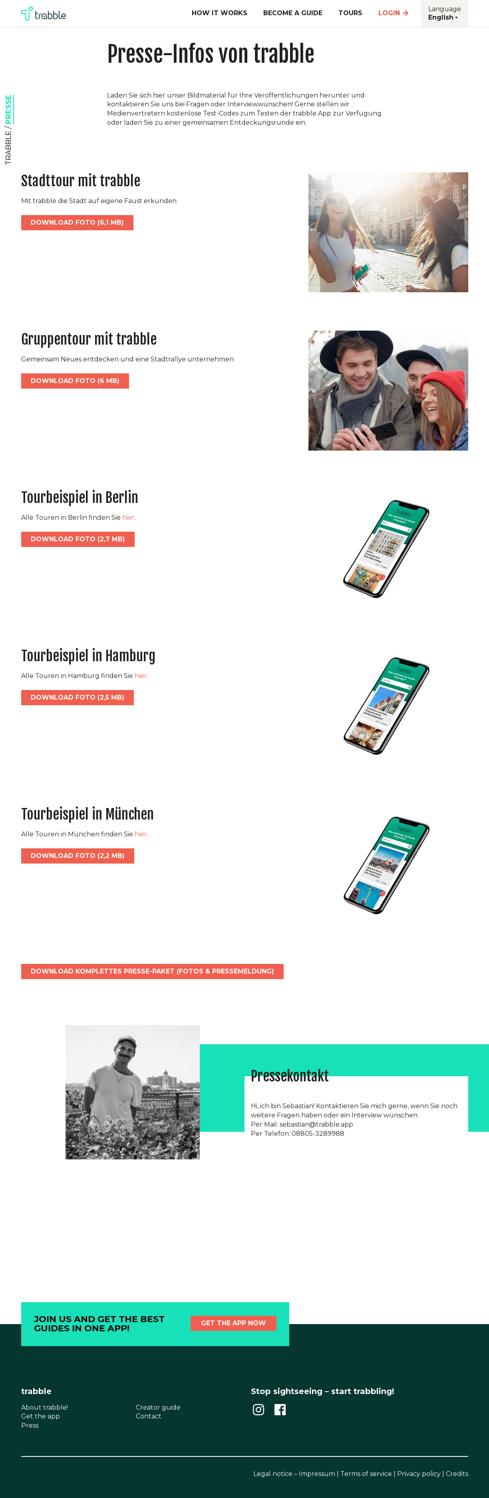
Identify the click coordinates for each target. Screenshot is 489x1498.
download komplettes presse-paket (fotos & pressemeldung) (152, 971)
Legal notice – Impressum (294, 1474)
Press (29, 1425)
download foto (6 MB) (75, 381)
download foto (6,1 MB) (77, 222)
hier (128, 517)
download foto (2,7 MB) (78, 539)
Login (393, 13)
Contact (148, 1416)
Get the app (40, 1416)
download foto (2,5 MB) (77, 697)
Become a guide (292, 13)
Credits (457, 1474)
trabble (8, 148)
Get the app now (233, 1323)
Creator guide (158, 1407)
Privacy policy (419, 1474)
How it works (219, 13)
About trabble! (44, 1407)
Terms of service (366, 1474)
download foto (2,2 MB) (78, 856)
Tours (350, 13)
